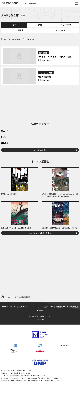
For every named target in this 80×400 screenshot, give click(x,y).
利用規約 (31, 316)
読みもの (5, 143)
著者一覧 (40, 310)
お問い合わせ (40, 320)
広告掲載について (24, 306)
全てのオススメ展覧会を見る (40, 233)
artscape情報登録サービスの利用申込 (64, 306)
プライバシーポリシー (44, 316)
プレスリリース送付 (40, 306)
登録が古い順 (28, 39)
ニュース (4, 131)
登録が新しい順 (14, 39)
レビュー (5, 137)
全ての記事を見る (40, 150)
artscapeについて (8, 306)
